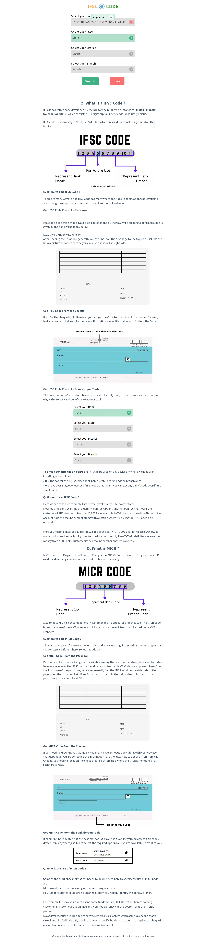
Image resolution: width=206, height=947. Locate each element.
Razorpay (149, 936)
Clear (117, 81)
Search (90, 81)
